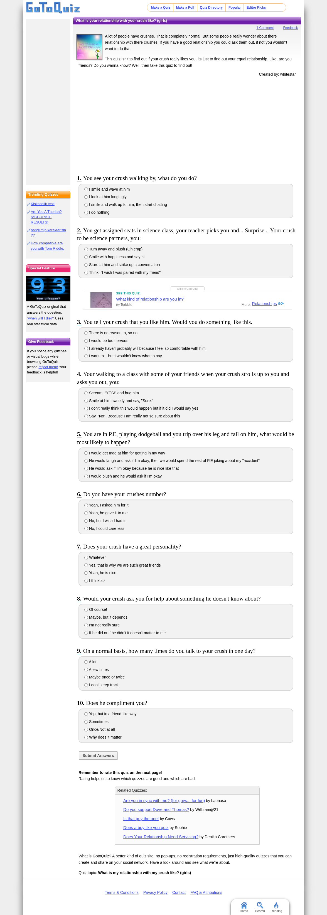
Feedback (290, 28)
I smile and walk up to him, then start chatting (125, 204)
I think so (94, 580)
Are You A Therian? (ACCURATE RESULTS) (46, 217)
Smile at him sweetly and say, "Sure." (118, 401)
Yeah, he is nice (100, 572)
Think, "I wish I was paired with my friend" (122, 272)
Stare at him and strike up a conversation (122, 264)
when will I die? (40, 318)
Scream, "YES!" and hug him (111, 393)
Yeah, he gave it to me (105, 513)
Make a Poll (185, 7)
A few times (96, 669)
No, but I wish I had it (105, 520)
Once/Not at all (99, 729)
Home (244, 907)
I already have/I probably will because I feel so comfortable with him (145, 348)
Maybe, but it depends (105, 617)
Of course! (95, 609)
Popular (234, 7)
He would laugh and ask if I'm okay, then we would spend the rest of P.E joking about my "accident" (172, 460)
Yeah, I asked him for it (106, 505)
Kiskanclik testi (43, 204)
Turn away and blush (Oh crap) (113, 249)
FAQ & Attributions (206, 892)
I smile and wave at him (107, 189)
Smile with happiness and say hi (114, 257)
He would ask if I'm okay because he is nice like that (131, 468)
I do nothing (96, 212)
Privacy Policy (155, 892)
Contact (179, 892)
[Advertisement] (187, 125)
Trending (276, 907)
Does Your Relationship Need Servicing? (160, 836)
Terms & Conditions (121, 892)
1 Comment (265, 28)
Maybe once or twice (104, 677)
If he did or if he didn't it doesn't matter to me (125, 633)
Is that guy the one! (141, 818)
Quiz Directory (211, 7)
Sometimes (96, 721)
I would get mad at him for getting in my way (124, 453)
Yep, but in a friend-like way (110, 714)
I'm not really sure (102, 625)
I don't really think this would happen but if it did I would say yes (141, 408)
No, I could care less (104, 528)
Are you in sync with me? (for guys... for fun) (164, 800)
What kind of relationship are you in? (150, 299)
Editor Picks (256, 7)
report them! (48, 367)
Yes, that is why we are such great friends (122, 565)
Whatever (95, 557)
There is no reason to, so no (110, 333)
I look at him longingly (105, 197)
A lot (90, 662)
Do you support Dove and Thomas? (156, 809)
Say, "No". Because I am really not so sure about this (132, 416)
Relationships (263, 303)
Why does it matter (103, 737)
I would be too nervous (106, 340)
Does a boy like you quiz (145, 827)
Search (260, 907)
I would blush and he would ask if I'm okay (123, 476)
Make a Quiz (160, 7)
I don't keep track (101, 685)
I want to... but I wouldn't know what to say (123, 356)
